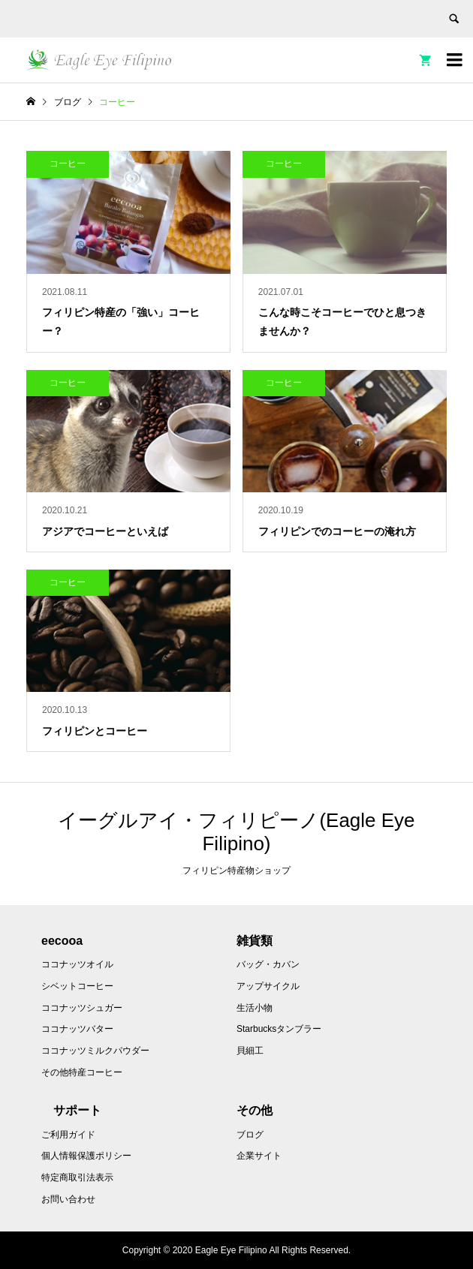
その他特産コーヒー (81, 1072)
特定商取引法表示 (77, 1177)
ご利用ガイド (68, 1134)
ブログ (250, 1134)
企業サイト (259, 1155)
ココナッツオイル (77, 964)
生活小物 (254, 1008)
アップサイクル (268, 986)
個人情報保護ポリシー (86, 1155)
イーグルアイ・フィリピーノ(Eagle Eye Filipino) (236, 832)
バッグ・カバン (268, 964)
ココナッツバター (77, 1029)
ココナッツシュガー (81, 1008)
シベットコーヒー (77, 986)
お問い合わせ (68, 1199)
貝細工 (250, 1050)
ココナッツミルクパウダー (95, 1050)
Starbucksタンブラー (278, 1029)
